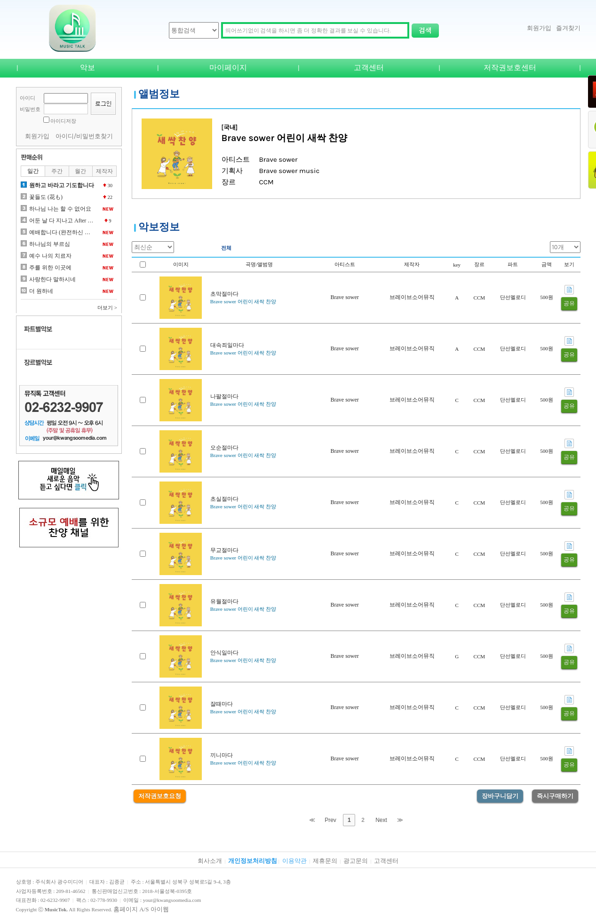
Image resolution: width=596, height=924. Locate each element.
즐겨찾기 (568, 28)
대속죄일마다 (227, 345)
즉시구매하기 (555, 795)
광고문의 (355, 860)
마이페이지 (228, 67)
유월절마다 (224, 601)
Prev (330, 820)
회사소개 (210, 860)
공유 (569, 303)
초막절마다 (224, 294)
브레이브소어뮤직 (412, 297)
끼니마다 (221, 755)
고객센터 (369, 67)
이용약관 (294, 860)
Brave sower (344, 297)
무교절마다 (224, 550)
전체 (226, 248)
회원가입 (539, 28)
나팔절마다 (224, 396)
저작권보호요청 (159, 795)
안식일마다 (224, 652)
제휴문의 (325, 860)
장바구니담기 (500, 795)
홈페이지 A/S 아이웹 (141, 909)
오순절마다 (224, 447)
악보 (87, 67)
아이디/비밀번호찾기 (84, 136)
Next (381, 820)
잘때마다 (221, 704)
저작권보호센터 (510, 67)
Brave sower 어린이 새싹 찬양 (243, 301)
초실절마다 (224, 499)
